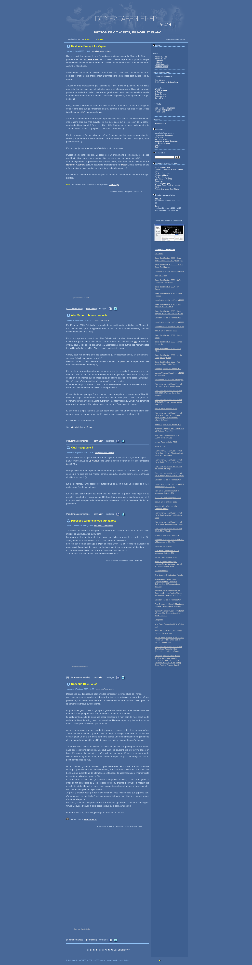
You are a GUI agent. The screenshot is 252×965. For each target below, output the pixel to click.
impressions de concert (164, 135)
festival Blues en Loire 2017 (166, 557)
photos (123, 361)
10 (115, 950)
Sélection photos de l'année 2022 (168, 318)
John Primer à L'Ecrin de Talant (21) (169, 380)
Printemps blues (161, 175)
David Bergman (161, 94)
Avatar (157, 45)
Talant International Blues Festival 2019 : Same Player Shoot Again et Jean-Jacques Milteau (169, 453)
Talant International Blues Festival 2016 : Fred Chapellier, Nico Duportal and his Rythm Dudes (168, 649)
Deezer (124, 164)
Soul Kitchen (160, 80)
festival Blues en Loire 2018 (166, 502)
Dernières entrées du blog (165, 163)
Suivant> (122, 950)
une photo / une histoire (101, 51)
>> (128, 950)
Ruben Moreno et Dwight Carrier (168, 498)
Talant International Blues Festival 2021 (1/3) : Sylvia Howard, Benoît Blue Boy (168, 402)
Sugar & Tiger (160, 446)
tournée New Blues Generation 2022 (169, 326)
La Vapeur (94, 461)
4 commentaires (74, 939)
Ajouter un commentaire (78, 441)
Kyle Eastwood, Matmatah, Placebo (169, 575)
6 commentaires (74, 308)
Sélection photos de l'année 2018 (168, 480)
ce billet (80, 112)
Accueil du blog (161, 57)
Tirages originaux (162, 65)
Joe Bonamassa (161, 571)
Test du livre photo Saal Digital (167, 189)
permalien (91, 308)
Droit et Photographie (163, 110)
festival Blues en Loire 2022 (166, 331)
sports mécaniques (162, 143)
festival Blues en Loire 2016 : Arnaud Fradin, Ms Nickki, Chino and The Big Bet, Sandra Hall (169, 640)
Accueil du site (160, 59)
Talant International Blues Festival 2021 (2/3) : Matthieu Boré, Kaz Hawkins (168, 393)
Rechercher (159, 153)
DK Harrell (159, 254)
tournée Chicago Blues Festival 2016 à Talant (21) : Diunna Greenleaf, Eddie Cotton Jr (169, 613)
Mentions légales (161, 67)
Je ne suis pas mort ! (163, 167)
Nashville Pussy (91, 59)
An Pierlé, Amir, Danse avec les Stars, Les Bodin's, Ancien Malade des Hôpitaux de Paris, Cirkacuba (168, 593)
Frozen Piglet (160, 112)
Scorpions (159, 620)
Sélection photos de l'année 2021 (168, 369)
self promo (159, 137)
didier (157, 206)
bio (135, 341)
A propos (159, 61)
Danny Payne (160, 98)
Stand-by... (159, 181)
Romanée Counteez (76, 164)
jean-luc (158, 199)
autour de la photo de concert (166, 141)
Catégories (159, 129)
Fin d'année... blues (163, 173)
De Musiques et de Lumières (166, 82)
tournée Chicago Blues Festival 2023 (169, 300)
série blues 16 (90, 819)
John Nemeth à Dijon (163, 546)
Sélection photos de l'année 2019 (168, 424)
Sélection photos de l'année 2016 (168, 600)
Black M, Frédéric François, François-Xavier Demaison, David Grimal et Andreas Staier (168, 564)
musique (158, 145)
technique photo (161, 139)
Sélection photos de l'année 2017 (168, 535)
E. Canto (158, 92)
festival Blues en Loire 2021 (166, 409)
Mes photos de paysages (165, 108)
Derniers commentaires (164, 195)
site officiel (75, 427)
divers (157, 147)
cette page (114, 184)
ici (67, 464)
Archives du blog (161, 123)
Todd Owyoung (161, 90)
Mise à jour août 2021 (163, 179)
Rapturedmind (160, 96)
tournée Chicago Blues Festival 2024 (169, 271)
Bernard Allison (161, 276)
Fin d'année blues (162, 177)
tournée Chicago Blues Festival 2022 (169, 322)
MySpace (88, 427)
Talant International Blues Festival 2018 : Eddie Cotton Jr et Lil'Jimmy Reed (169, 515)
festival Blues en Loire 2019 (166, 442)
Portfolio (159, 63)
